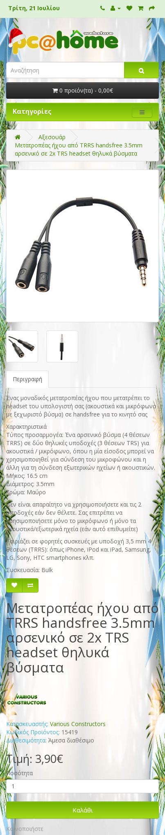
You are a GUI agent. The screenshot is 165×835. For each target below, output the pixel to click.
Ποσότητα (19, 773)
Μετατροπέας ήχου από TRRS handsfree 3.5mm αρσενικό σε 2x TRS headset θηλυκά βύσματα (78, 149)
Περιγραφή (27, 379)
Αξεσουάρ (52, 137)
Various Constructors (78, 724)
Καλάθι (82, 810)
